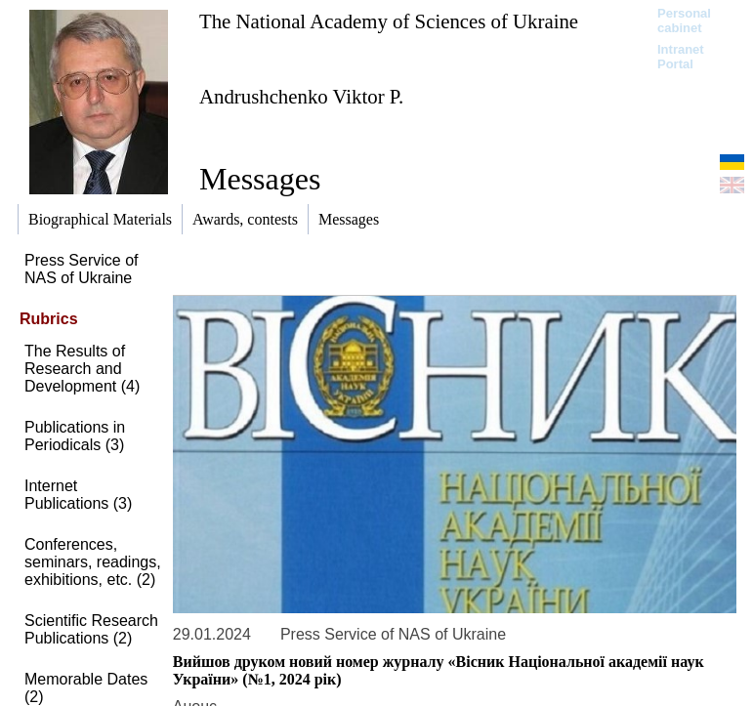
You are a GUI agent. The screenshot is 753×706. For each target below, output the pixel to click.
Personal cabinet (684, 20)
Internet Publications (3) (78, 495)
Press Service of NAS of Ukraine (81, 269)
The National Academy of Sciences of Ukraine (388, 21)
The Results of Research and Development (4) (82, 369)
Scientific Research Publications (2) (91, 629)
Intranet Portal (680, 56)
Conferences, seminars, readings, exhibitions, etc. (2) (92, 562)
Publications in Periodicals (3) (74, 436)
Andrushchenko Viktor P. (301, 96)
